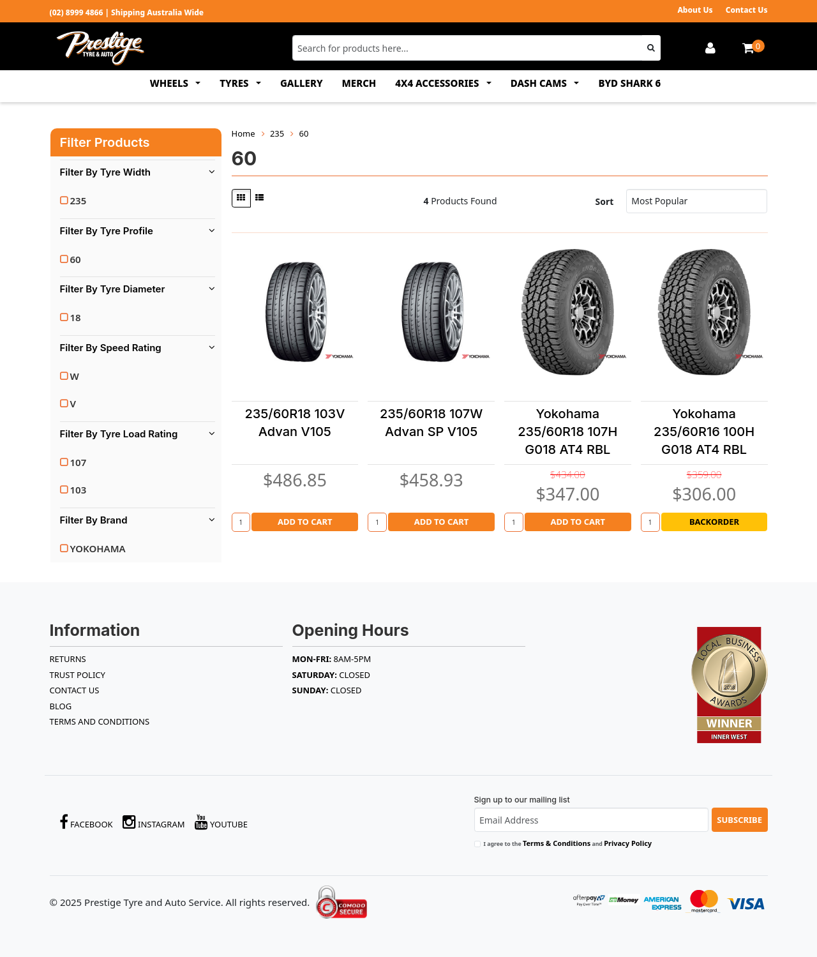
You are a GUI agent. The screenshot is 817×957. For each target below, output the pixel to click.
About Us (694, 9)
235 (78, 200)
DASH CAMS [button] (540, 83)
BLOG (61, 706)
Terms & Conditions (556, 843)
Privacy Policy (628, 843)
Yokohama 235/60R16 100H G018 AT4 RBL (704, 431)
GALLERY (301, 83)
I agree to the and (568, 843)
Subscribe (739, 819)
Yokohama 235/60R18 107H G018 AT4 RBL (567, 431)
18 (75, 317)
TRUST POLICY (77, 675)
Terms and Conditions (100, 721)
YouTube (221, 822)
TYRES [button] (235, 83)
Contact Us (747, 9)
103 (78, 489)
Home (243, 133)
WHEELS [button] (170, 83)
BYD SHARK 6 (629, 83)
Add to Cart (305, 521)
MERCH (359, 83)
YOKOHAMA (98, 548)
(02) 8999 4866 (76, 12)
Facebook (86, 822)
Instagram (154, 822)
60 (75, 259)
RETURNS (68, 659)
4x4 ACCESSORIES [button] (438, 83)
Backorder (714, 521)
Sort (604, 201)
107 (78, 462)
